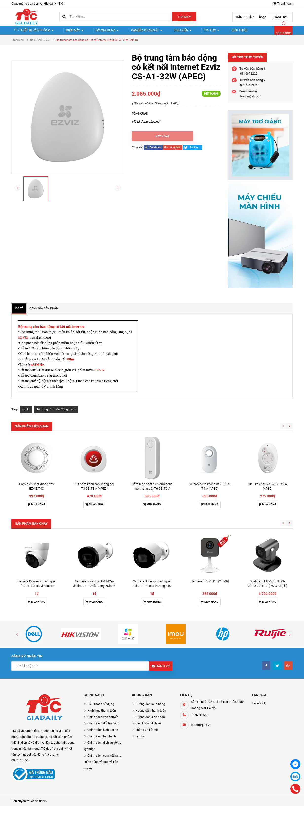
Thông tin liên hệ (146, 734)
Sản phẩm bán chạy (31, 528)
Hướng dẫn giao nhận (150, 721)
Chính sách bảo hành (101, 740)
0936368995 (248, 89)
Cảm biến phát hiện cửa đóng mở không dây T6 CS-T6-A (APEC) (152, 492)
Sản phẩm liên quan (31, 430)
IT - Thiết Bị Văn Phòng (31, 32)
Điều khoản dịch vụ (148, 727)
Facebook (259, 707)
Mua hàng (36, 508)
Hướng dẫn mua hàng (150, 708)
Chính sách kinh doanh (102, 734)
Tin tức (194, 32)
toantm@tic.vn (250, 100)
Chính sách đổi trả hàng (103, 727)
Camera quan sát (135, 32)
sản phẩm (283, 35)
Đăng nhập (245, 17)
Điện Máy (69, 32)
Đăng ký (280, 17)
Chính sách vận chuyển (102, 721)
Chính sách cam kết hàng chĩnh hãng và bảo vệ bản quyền (102, 766)
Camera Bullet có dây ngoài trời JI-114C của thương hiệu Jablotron (152, 590)
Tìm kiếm (184, 17)
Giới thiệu (218, 32)
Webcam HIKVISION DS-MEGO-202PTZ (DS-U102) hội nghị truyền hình (267, 590)
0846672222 (248, 78)
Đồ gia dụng (99, 32)
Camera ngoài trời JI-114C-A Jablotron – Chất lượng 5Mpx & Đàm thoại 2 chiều (94, 590)
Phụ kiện (169, 32)
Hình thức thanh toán (101, 715)
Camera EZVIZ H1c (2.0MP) (210, 585)
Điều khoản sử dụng (100, 708)
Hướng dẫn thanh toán (150, 715)
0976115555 (199, 719)
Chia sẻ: (137, 151)
